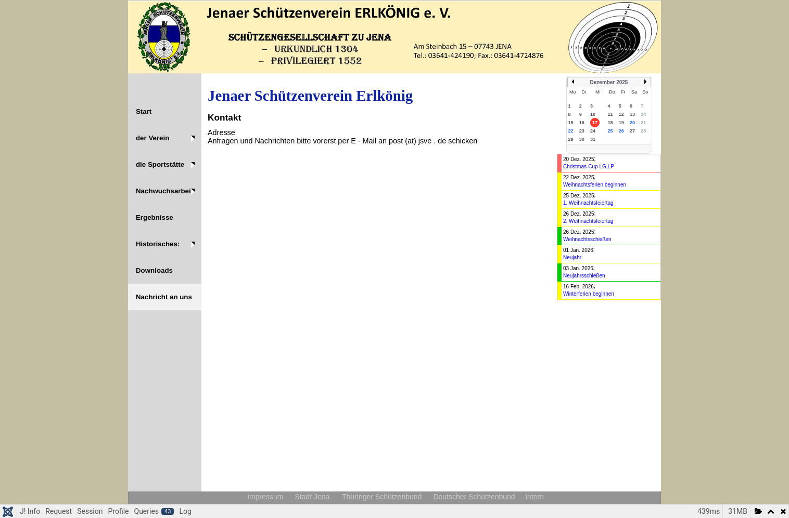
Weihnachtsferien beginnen (594, 185)
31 (592, 139)
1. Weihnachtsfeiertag (588, 203)
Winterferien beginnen (588, 294)
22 (571, 131)
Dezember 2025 (609, 82)
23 (581, 131)
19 (621, 122)
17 (594, 122)
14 (643, 114)
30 (581, 139)
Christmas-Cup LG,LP (588, 166)
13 (632, 114)
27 (632, 131)
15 (571, 122)
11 (610, 114)
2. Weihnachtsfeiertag (588, 221)
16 (581, 122)
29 (571, 139)
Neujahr (572, 257)
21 (643, 122)
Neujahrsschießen (584, 275)
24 (592, 131)
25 (610, 131)
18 (610, 122)
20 (632, 122)
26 (621, 131)
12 (621, 114)
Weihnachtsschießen (587, 239)
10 (592, 114)
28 (643, 131)
